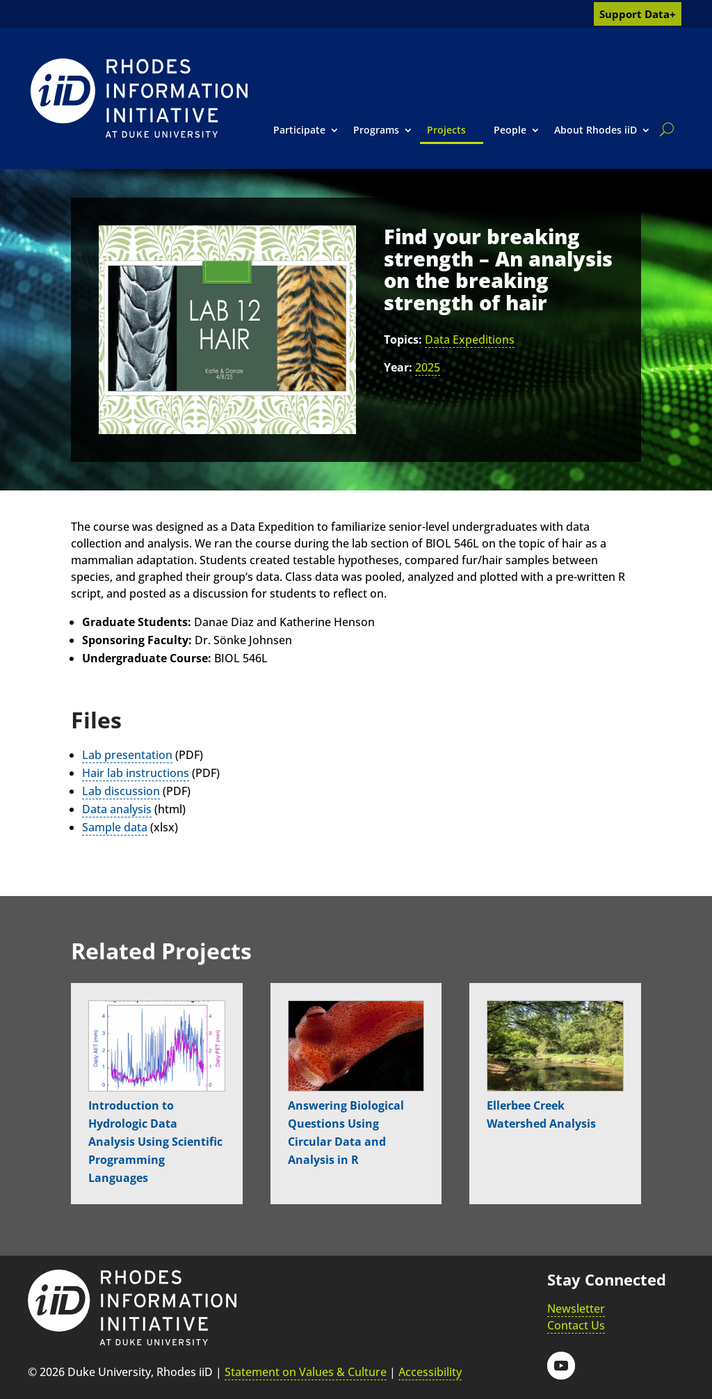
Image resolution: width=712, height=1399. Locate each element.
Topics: (403, 339)
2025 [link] (427, 367)
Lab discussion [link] (121, 791)
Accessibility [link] (430, 1372)
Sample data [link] (114, 827)
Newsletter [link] (576, 1308)
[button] (561, 1366)
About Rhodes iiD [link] (595, 129)
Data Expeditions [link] (470, 339)
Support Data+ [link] (637, 14)
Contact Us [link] (576, 1325)
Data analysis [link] (117, 809)
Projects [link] (446, 129)
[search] (664, 129)
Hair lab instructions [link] (135, 773)
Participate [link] (299, 129)
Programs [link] (376, 129)
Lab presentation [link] (127, 754)
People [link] (510, 129)
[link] (139, 98)
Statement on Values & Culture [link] (306, 1372)
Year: (398, 367)
